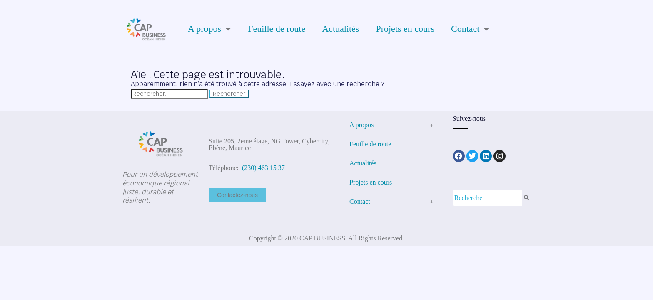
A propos (209, 29)
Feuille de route (276, 28)
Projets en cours (405, 28)
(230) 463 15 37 (262, 167)
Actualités (340, 28)
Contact (470, 29)
